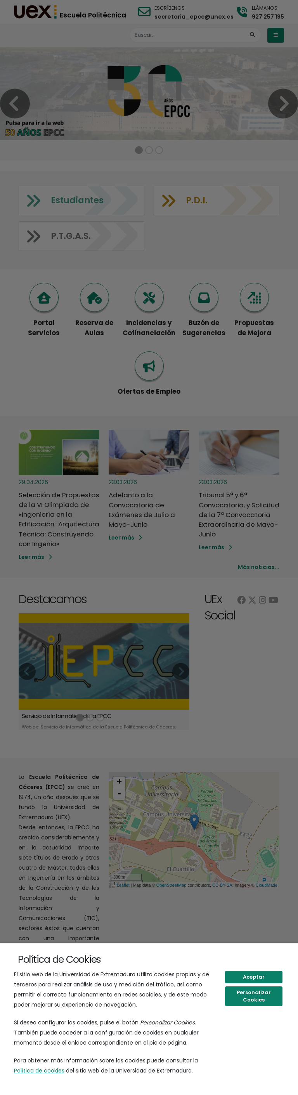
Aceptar (254, 977)
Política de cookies (39, 1070)
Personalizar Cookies (254, 996)
